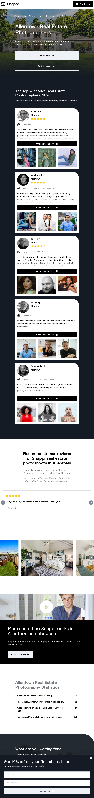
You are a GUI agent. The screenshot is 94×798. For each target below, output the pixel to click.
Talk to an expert (47, 66)
